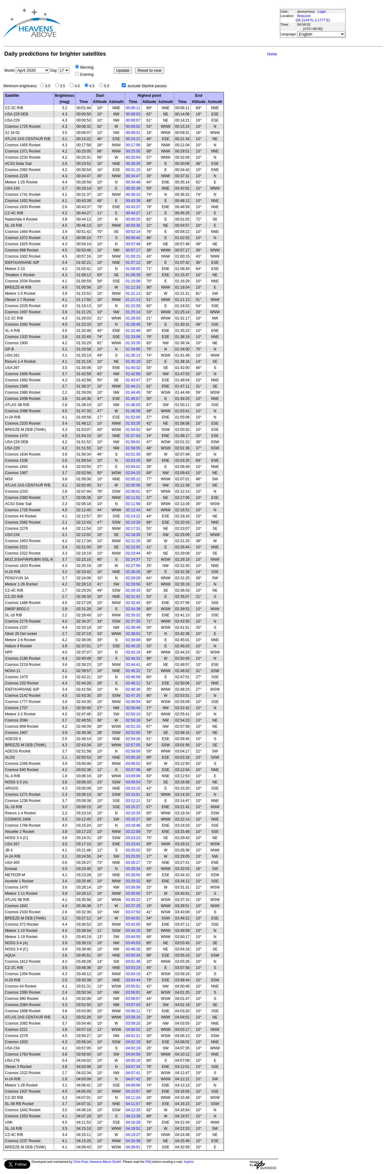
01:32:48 (133, 330)
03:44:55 (133, 937)
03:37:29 (133, 906)
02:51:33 (133, 726)
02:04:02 (133, 467)
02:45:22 (133, 671)
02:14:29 (133, 522)
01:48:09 (133, 411)
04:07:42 (133, 1079)
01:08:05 (133, 269)
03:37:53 (133, 912)
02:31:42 (133, 596)
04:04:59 (133, 1054)
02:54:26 (133, 739)
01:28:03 (133, 318)
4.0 (78, 86)
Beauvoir (303, 16)
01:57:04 (133, 436)
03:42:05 (133, 924)
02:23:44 (133, 553)
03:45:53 (133, 943)
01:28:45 (133, 324)
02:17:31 (133, 528)
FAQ (149, 1161)
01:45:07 (133, 398)
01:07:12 (133, 262)
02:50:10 (133, 714)
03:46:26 (133, 949)
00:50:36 (133, 225)
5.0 (108, 86)
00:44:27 (133, 213)
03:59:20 (133, 1023)
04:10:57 (133, 1091)
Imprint (188, 1161)
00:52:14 (133, 231)
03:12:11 (133, 801)
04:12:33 (133, 1110)
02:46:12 (133, 683)
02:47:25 (133, 695)
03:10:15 (133, 788)
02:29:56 (133, 584)
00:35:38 (133, 188)
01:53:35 (133, 423)
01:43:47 (133, 380)
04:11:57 (133, 1104)
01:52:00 (133, 417)
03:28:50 (133, 875)
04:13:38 (133, 1116)
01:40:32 (133, 368)
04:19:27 (133, 1135)
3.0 (49, 86)
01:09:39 (133, 275)
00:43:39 (133, 201)
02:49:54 (133, 702)
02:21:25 (133, 541)
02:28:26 (133, 572)
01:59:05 (133, 448)
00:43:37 (133, 207)
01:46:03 (133, 405)
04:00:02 (133, 1029)
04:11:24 (133, 1097)
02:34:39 (133, 609)
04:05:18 (133, 1060)
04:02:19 (133, 1042)
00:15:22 (133, 139)
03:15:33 (133, 813)
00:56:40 (133, 238)
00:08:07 (133, 120)
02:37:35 (133, 621)
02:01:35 (133, 454)
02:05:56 (133, 485)
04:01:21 (133, 1036)
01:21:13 (133, 293)
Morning (86, 67)
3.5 (64, 86)
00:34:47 (133, 176)
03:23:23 (133, 838)
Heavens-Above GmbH (105, 1161)
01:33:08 (133, 337)
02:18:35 (133, 535)
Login (322, 11)
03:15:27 (133, 807)
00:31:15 (133, 170)
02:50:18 (133, 720)
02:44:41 (133, 664)
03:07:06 (133, 770)
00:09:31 (133, 133)
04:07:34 (133, 1067)
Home (272, 54)
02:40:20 (133, 646)
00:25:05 (133, 151)
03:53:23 (133, 968)
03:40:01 (133, 918)
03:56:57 (133, 998)
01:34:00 (133, 349)
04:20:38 (133, 1141)
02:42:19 (133, 652)
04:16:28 (133, 1122)
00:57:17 (133, 250)
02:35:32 (133, 615)
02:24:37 (133, 559)
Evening (86, 74)
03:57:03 (133, 1005)
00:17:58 (133, 145)
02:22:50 (133, 547)
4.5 (93, 86)
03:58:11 (133, 1011)
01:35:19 (133, 361)
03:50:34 (133, 955)
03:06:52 (133, 763)
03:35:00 (133, 893)
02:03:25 (133, 460)
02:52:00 (133, 733)
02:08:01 (133, 491)
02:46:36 (133, 689)
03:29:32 (133, 881)
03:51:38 (133, 961)
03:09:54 (133, 782)
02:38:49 (133, 627)
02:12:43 (133, 510)
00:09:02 (133, 126)
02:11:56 (133, 504)
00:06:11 (133, 108)
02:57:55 (133, 745)
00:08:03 (133, 114)
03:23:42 (133, 844)
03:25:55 (133, 856)
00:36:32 (133, 194)
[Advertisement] (172, 22)
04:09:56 (133, 1085)
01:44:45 (133, 392)
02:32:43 (133, 603)
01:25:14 (133, 312)
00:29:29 (133, 163)
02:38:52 (133, 634)
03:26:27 (133, 862)
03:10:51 (133, 794)
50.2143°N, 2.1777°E (313, 20)
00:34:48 (133, 182)
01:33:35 (133, 343)
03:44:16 (133, 930)
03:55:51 (133, 986)
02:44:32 (133, 658)
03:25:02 (133, 850)
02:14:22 (133, 516)
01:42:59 (133, 374)
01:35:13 (133, 355)
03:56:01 (133, 992)
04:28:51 (133, 1147)
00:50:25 (133, 219)
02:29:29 (133, 578)
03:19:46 (133, 825)
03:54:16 (133, 974)
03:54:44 (133, 980)
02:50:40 (133, 708)
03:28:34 (133, 869)
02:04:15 (133, 473)
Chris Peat (80, 1161)
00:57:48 (133, 244)
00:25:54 (133, 157)
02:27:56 (133, 565)
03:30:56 (133, 887)
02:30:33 (133, 590)
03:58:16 (133, 1017)
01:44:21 (133, 386)
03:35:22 (133, 900)
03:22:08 (133, 831)
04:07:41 (133, 1073)
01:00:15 (133, 256)
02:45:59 (133, 677)
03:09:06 (133, 776)
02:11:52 (133, 497)
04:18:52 (133, 1128)
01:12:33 (133, 287)
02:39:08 (133, 640)
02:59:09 (133, 751)
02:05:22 (133, 479)
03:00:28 (133, 757)
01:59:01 (133, 442)
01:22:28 (133, 306)
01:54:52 (133, 429)
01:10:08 (133, 281)
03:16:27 (133, 819)
